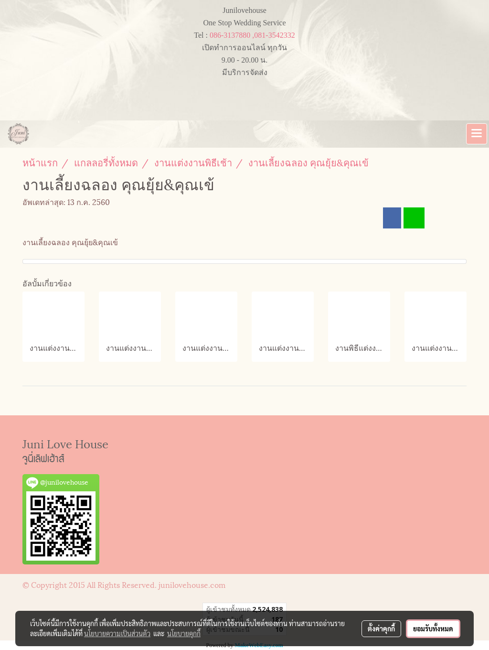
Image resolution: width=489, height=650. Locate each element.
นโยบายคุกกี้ (184, 633)
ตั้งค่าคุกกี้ (381, 628)
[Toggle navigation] (476, 133)
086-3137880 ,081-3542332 (252, 35)
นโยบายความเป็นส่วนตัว (117, 633)
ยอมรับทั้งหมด (433, 628)
